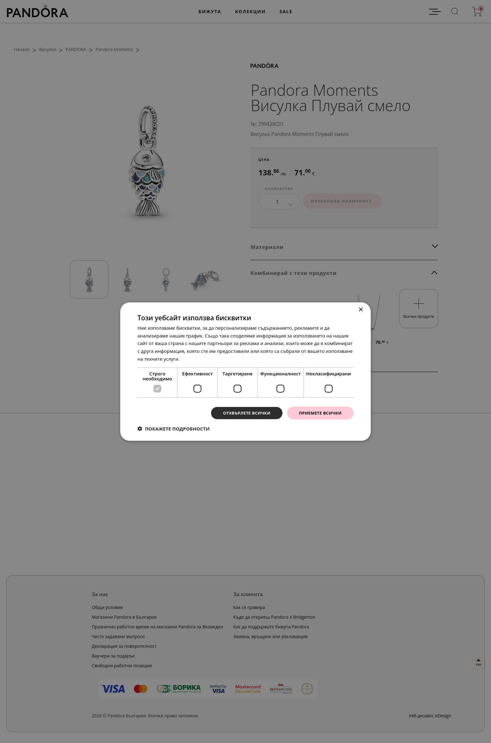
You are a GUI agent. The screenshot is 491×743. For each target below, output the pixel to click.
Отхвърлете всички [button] (241, 413)
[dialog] (245, 371)
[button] (173, 429)
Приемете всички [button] (319, 413)
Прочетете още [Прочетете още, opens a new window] (198, 358)
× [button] (360, 309)
